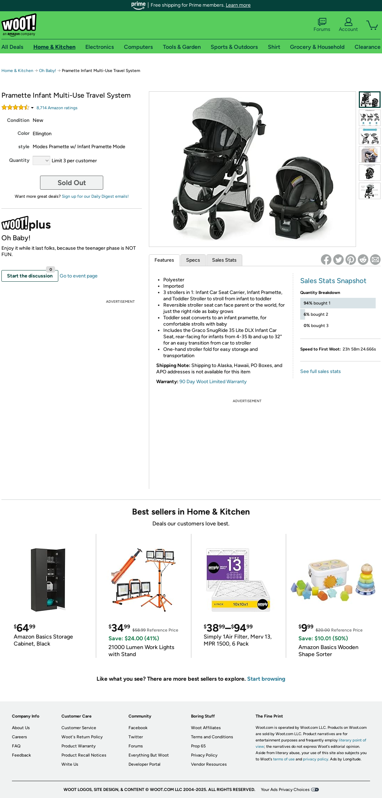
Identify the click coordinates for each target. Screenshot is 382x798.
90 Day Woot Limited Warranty (213, 382)
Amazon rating (57, 107)
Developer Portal (144, 764)
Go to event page (79, 276)
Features (164, 260)
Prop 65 (198, 746)
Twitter (136, 736)
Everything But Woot (149, 755)
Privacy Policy (204, 755)
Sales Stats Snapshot (333, 280)
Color (23, 133)
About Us (21, 727)
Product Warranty (78, 746)
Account (348, 25)
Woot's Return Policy (82, 736)
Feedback (21, 755)
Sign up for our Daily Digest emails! (95, 196)
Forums (322, 25)
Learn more (238, 5)
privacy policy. (316, 759)
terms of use (284, 759)
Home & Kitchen (17, 70)
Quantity (19, 160)
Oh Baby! (47, 70)
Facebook (138, 727)
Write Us (69, 764)
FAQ (16, 746)
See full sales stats (320, 371)
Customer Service (78, 727)
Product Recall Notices (83, 755)
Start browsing (266, 678)
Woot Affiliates (206, 727)
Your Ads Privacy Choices (285, 789)
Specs (193, 260)
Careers (19, 736)
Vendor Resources (209, 764)
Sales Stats (224, 260)
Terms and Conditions (212, 736)
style (23, 147)
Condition (18, 120)
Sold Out (72, 182)
